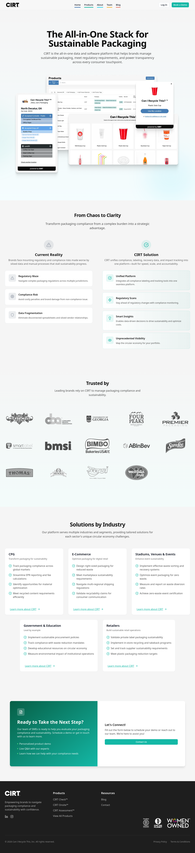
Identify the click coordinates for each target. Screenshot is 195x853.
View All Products (63, 816)
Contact (105, 805)
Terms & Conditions (180, 841)
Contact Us (141, 741)
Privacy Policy (160, 841)
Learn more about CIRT (25, 609)
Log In (164, 4)
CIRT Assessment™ (63, 810)
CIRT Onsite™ (60, 805)
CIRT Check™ (60, 799)
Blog (103, 799)
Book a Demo (180, 4)
